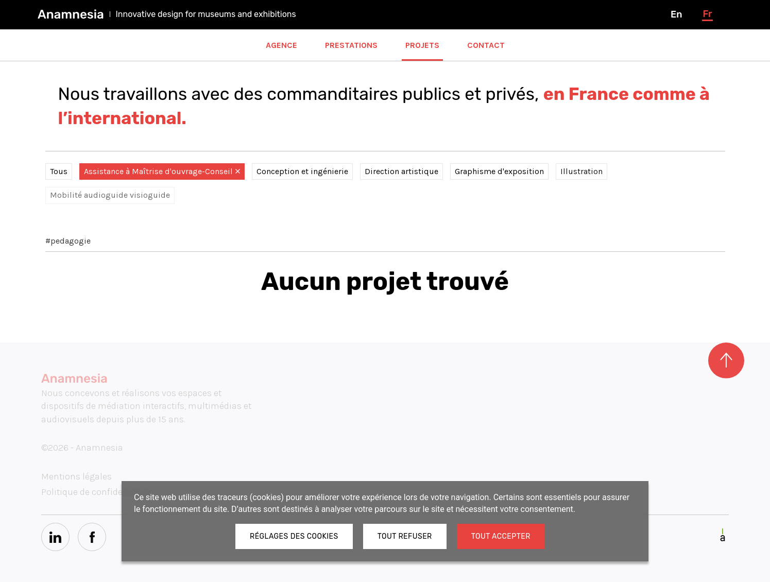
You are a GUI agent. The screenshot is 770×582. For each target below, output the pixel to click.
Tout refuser (405, 536)
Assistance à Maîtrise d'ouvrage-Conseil (162, 171)
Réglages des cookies (294, 536)
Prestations (351, 45)
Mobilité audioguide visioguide (110, 195)
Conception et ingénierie (302, 171)
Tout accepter (501, 536)
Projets (422, 45)
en (676, 14)
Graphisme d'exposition (499, 171)
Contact (486, 45)
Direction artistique (401, 171)
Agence (281, 45)
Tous (58, 171)
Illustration (581, 171)
